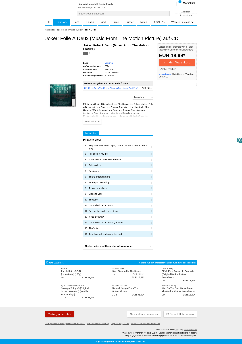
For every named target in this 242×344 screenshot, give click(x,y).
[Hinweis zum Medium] (89, 53)
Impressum (116, 323)
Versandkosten (165, 74)
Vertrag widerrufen (59, 314)
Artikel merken (167, 69)
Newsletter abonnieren (144, 314)
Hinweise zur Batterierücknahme (145, 323)
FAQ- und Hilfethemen (180, 314)
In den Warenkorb (177, 62)
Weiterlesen (92, 121)
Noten (143, 22)
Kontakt (126, 323)
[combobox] (123, 13)
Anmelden (186, 12)
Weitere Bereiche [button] (182, 22)
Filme (116, 22)
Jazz (76, 22)
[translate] (143, 97)
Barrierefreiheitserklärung (98, 323)
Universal (109, 63)
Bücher (130, 22)
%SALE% (159, 22)
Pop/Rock (61, 22)
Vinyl (103, 22)
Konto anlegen (186, 15)
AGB (47, 323)
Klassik (90, 22)
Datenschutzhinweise (75, 323)
